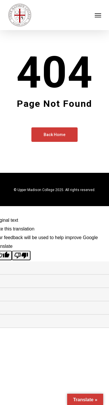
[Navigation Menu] (98, 15)
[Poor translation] (21, 255)
